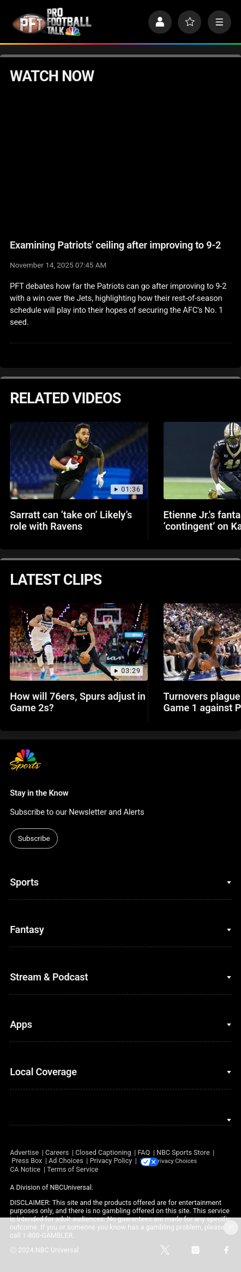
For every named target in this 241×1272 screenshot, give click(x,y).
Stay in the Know (39, 793)
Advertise (24, 1152)
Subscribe (34, 838)
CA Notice (25, 1169)
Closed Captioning (103, 1152)
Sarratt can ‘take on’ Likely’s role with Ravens (71, 520)
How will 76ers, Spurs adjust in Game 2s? (78, 701)
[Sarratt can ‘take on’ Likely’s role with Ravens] (79, 460)
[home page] (52, 21)
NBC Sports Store (183, 1152)
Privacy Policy (111, 1160)
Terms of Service (72, 1169)
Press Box (26, 1160)
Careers (57, 1152)
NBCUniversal (71, 1187)
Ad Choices (66, 1160)
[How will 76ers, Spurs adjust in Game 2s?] (79, 642)
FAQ (143, 1152)
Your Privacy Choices (193, 1160)
